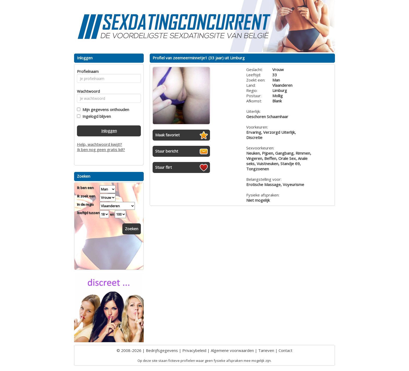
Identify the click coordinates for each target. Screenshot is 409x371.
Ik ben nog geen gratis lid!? (101, 149)
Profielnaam (87, 71)
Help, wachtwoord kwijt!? (99, 144)
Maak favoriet (167, 134)
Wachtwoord (87, 91)
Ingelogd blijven (95, 116)
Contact (285, 350)
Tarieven (266, 350)
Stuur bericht (166, 151)
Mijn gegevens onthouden (104, 109)
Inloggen (109, 130)
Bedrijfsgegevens (162, 350)
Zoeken (131, 228)
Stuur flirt (163, 167)
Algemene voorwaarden (232, 350)
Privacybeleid (194, 350)
